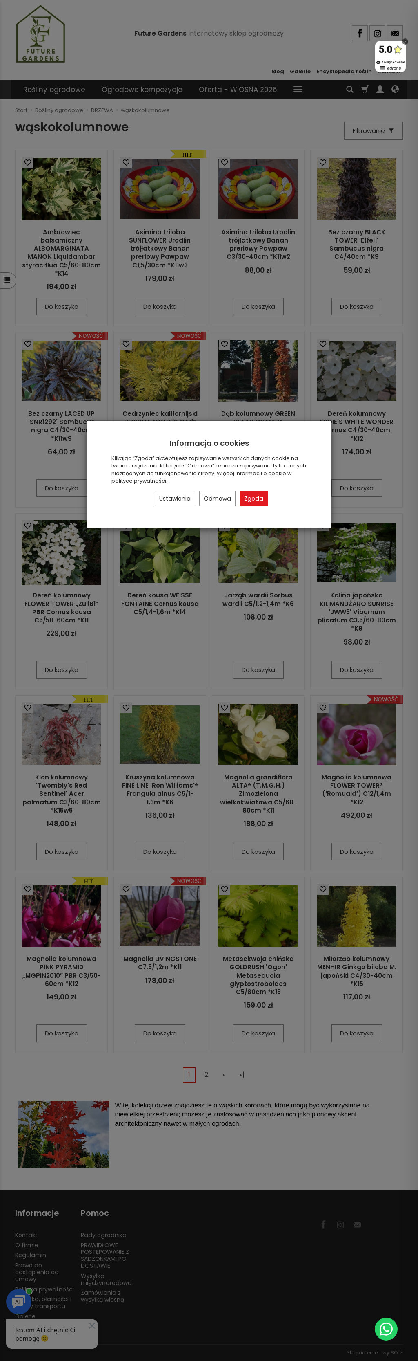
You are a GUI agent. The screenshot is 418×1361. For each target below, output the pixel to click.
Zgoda (253, 498)
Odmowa (217, 498)
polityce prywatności (138, 480)
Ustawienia (175, 498)
